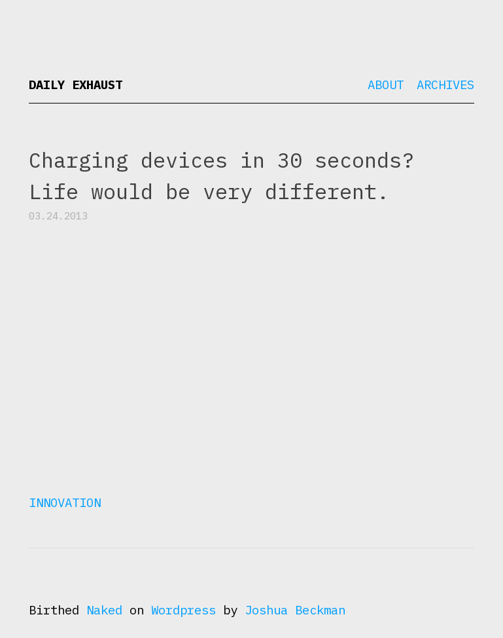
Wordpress (183, 610)
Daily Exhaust (75, 84)
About (386, 84)
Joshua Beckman (295, 610)
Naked (104, 610)
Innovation (65, 502)
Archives (445, 84)
